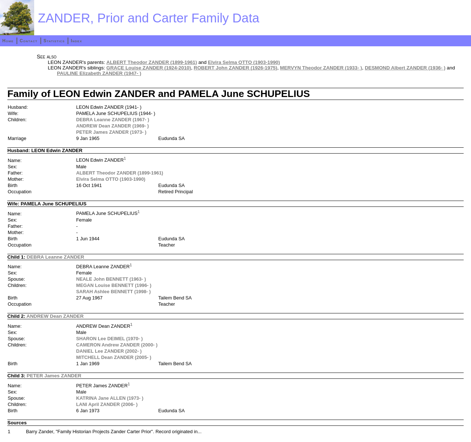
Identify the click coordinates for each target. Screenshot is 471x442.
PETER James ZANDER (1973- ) (111, 132)
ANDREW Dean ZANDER (55, 316)
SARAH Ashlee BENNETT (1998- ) (113, 291)
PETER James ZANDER (54, 375)
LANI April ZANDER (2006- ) (106, 404)
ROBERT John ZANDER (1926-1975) (235, 68)
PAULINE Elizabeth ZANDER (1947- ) (99, 73)
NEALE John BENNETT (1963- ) (111, 279)
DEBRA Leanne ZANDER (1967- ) (112, 119)
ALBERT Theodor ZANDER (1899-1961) (152, 62)
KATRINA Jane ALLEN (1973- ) (109, 398)
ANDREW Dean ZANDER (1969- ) (112, 126)
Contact (28, 40)
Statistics (54, 40)
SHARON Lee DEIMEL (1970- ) (109, 338)
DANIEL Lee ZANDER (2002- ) (108, 351)
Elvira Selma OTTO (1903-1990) (244, 62)
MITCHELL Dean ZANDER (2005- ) (113, 357)
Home (8, 40)
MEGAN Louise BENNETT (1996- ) (113, 285)
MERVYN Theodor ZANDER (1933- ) (321, 68)
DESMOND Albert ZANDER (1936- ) (405, 68)
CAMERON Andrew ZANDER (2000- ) (116, 345)
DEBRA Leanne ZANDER (56, 257)
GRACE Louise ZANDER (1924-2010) (149, 68)
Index (76, 40)
